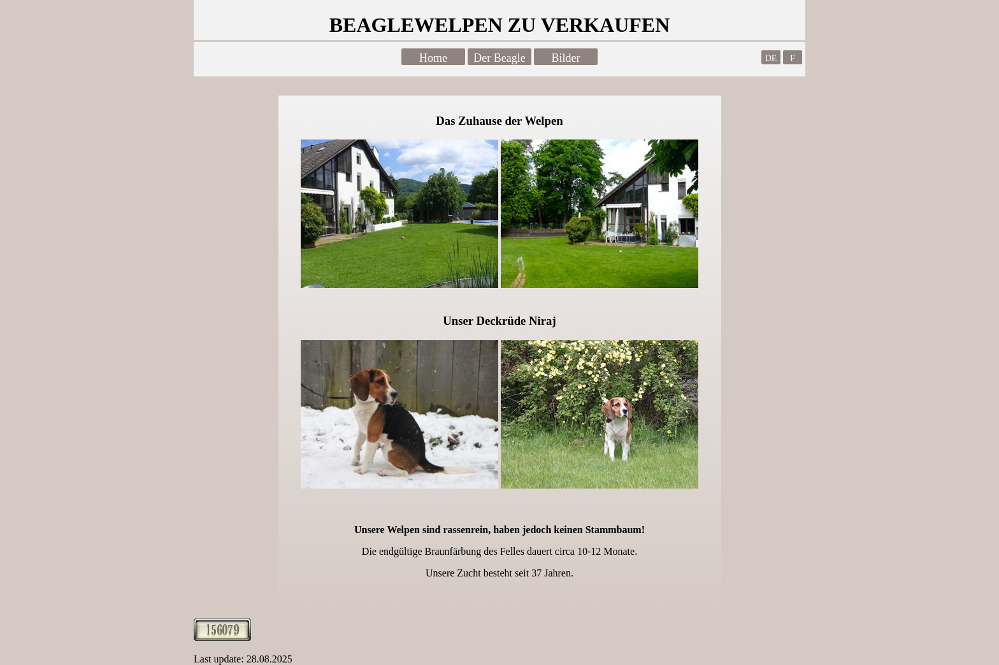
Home (433, 58)
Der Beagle (499, 58)
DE (771, 58)
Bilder (566, 58)
